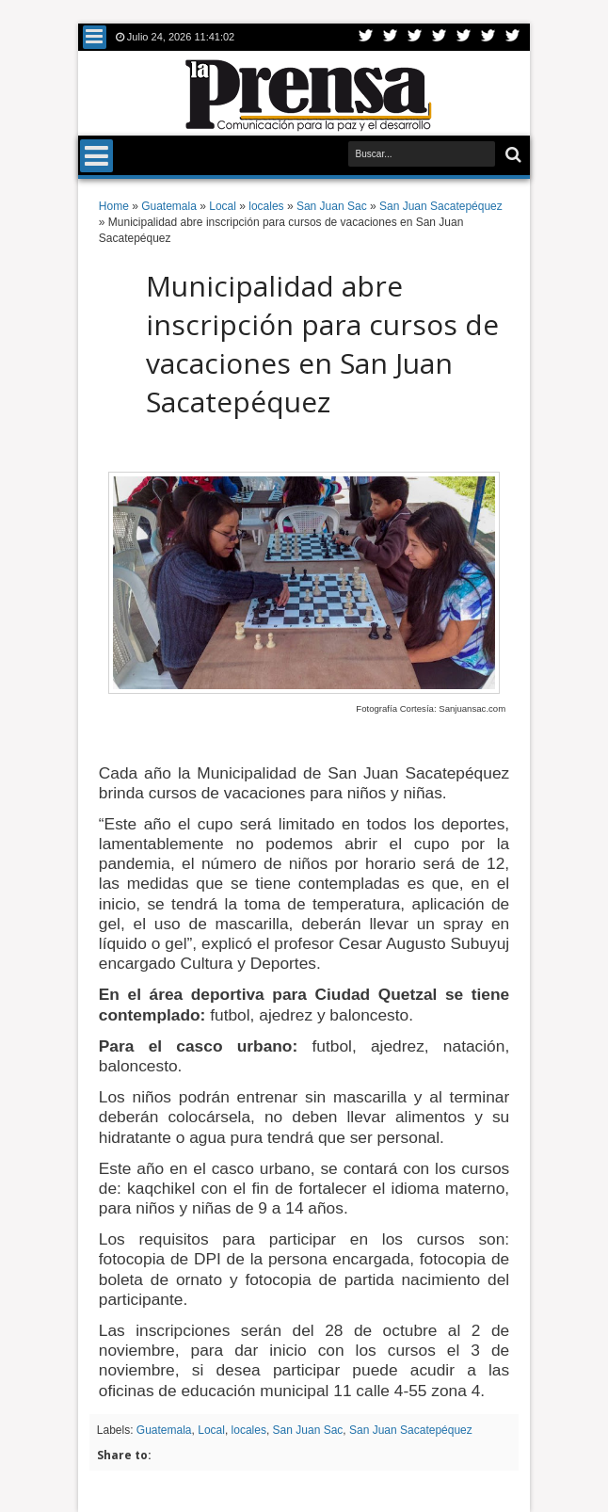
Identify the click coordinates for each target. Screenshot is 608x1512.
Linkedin (464, 37)
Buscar (511, 155)
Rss (439, 37)
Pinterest (513, 37)
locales (249, 1430)
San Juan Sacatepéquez (410, 1430)
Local (211, 1430)
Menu (94, 37)
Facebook (390, 37)
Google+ (415, 37)
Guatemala (164, 1430)
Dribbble (488, 37)
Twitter (366, 37)
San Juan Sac (308, 1430)
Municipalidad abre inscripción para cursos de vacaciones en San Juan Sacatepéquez (322, 343)
